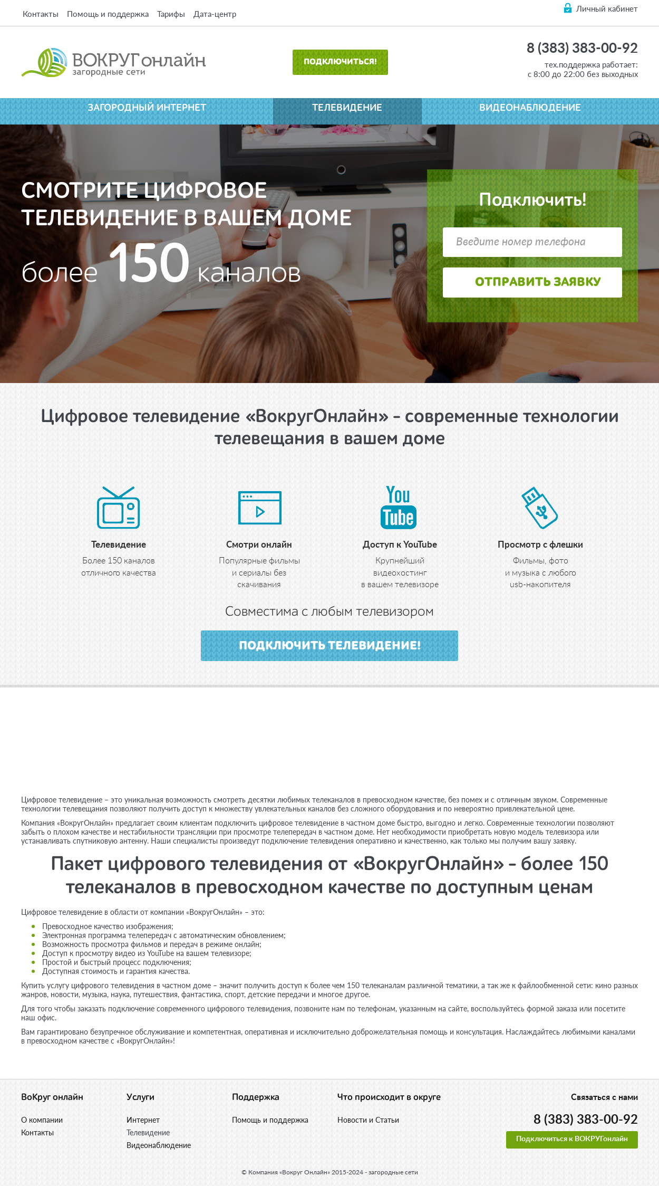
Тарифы (171, 13)
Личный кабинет (607, 8)
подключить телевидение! (330, 646)
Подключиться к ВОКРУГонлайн (572, 1139)
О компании (42, 1119)
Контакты (41, 13)
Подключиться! (340, 62)
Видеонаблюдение (530, 108)
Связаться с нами (604, 1097)
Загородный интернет (147, 108)
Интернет (143, 1119)
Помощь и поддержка (108, 13)
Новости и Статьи (368, 1119)
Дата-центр (214, 13)
